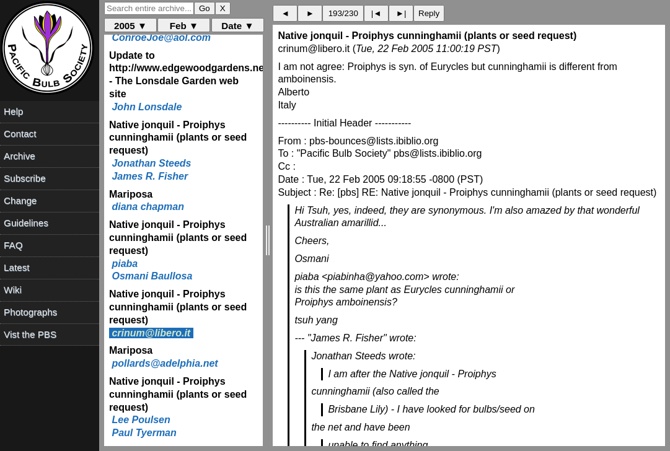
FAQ (13, 245)
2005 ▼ (130, 25)
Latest (16, 267)
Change (20, 200)
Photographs (30, 312)
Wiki (13, 289)
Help (13, 111)
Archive (19, 156)
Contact (20, 133)
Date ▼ (237, 25)
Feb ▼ (184, 25)
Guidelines (26, 222)
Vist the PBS (30, 334)
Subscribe (25, 178)
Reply (428, 13)
